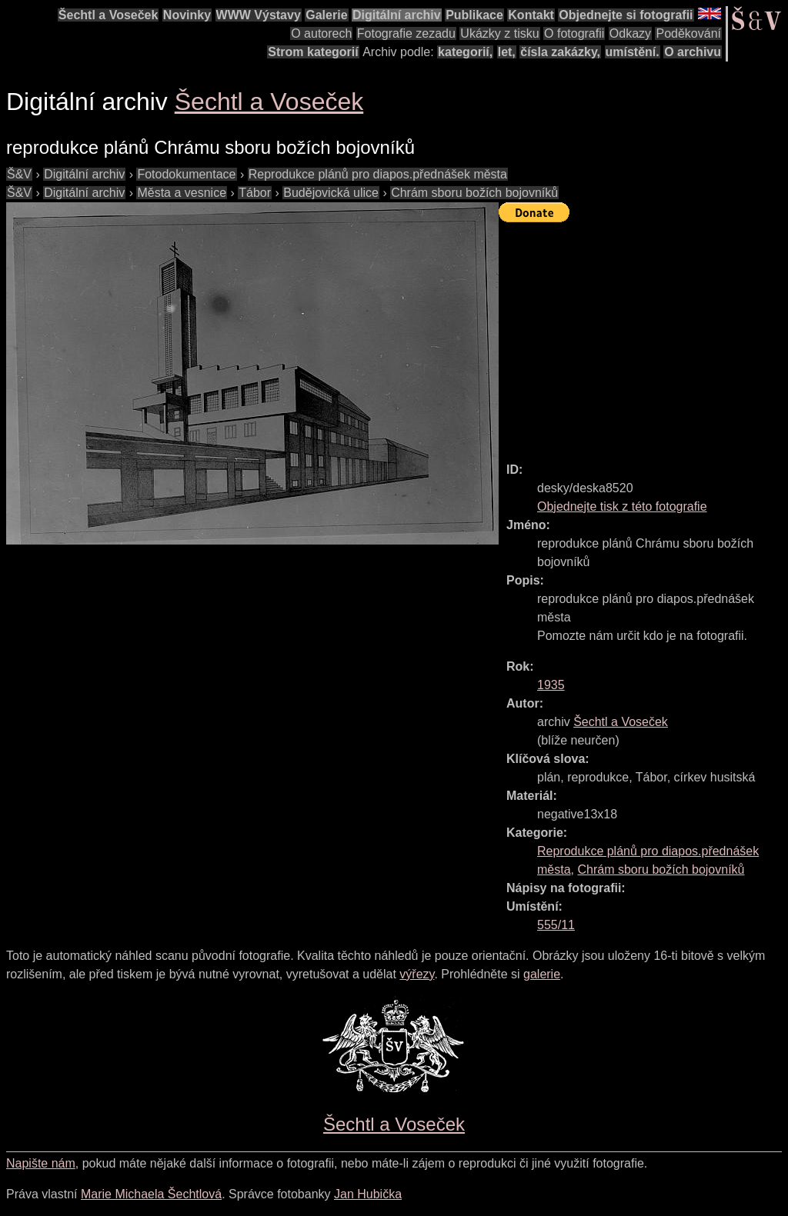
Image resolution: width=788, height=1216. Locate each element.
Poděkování (688, 33)
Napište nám (40, 1163)
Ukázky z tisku (499, 33)
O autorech (321, 33)
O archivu (692, 51)
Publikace (474, 15)
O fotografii (574, 33)
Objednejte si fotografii (626, 15)
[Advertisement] (643, 335)
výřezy (416, 974)
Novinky (187, 15)
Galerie (326, 15)
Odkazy (630, 33)
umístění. (632, 51)
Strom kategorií (313, 51)
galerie (541, 974)
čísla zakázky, (560, 51)
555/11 (556, 924)
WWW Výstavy (258, 15)
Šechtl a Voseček (108, 15)
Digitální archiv (396, 15)
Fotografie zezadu (406, 33)
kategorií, (465, 51)
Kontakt (531, 15)
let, (507, 51)
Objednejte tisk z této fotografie (622, 506)
